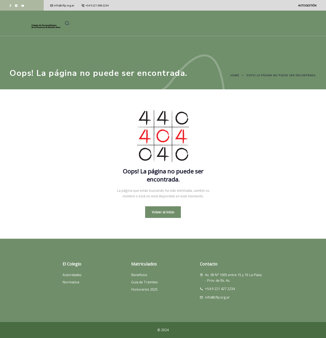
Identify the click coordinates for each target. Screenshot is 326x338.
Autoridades (72, 277)
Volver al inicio (163, 212)
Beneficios (139, 277)
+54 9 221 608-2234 (97, 5)
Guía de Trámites (144, 285)
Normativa (71, 285)
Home (235, 75)
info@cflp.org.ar (64, 5)
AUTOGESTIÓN (307, 5)
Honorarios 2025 (144, 292)
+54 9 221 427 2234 (220, 291)
